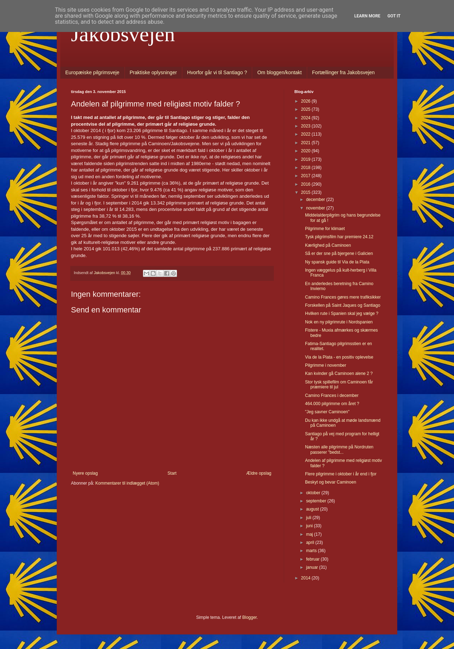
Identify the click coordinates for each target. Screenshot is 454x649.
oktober (313, 492)
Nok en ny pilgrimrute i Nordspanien (339, 322)
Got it (393, 15)
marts (312, 550)
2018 (306, 167)
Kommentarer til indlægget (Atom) (127, 483)
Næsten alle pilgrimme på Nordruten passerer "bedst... (339, 449)
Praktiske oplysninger (153, 72)
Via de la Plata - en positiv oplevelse (339, 357)
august (313, 509)
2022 (306, 134)
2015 (306, 192)
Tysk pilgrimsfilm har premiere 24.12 (339, 236)
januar (312, 567)
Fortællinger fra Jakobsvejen (343, 72)
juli (309, 517)
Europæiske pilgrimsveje (92, 72)
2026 (306, 101)
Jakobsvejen (123, 34)
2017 (306, 175)
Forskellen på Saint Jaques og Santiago (342, 305)
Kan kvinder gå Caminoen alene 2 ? (339, 373)
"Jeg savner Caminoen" (327, 411)
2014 (306, 578)
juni (310, 525)
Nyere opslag (85, 473)
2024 (306, 117)
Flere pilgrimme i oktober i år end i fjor (340, 473)
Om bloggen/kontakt (279, 72)
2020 (306, 150)
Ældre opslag (258, 473)
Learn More (367, 15)
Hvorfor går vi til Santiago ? (217, 72)
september (316, 500)
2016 (306, 184)
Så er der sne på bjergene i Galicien (339, 253)
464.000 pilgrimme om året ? (332, 403)
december (316, 199)
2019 (306, 159)
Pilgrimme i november (325, 365)
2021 (306, 142)
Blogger (249, 617)
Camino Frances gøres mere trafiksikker (343, 297)
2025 (306, 109)
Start (171, 473)
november (316, 208)
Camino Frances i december (332, 395)
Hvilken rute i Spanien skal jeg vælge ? (341, 313)
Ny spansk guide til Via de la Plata (337, 262)
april (310, 542)
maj (310, 534)
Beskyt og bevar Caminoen (330, 482)
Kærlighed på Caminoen (328, 245)
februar (313, 559)
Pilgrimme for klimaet (325, 228)
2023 (306, 126)
